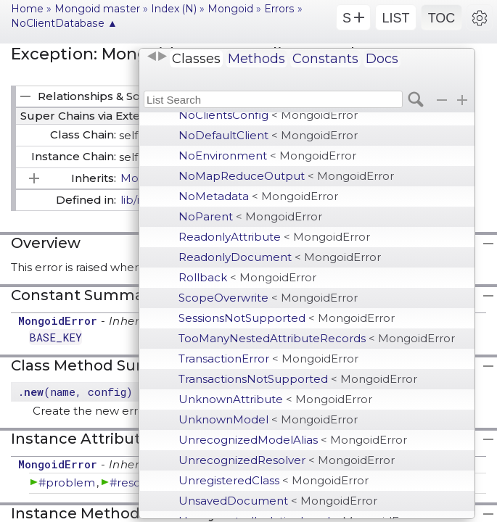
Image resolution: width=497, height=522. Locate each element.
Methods (256, 59)
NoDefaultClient (268, 135)
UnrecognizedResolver (286, 460)
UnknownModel (268, 419)
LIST (395, 18)
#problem (66, 482)
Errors (279, 8)
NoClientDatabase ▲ (64, 23)
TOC (442, 18)
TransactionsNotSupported (297, 379)
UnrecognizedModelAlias (292, 440)
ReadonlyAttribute (274, 237)
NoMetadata (258, 196)
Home (27, 8)
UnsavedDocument (277, 501)
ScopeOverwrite (268, 297)
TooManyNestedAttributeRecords (316, 338)
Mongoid (230, 8)
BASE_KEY (55, 337)
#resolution (141, 482)
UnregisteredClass (273, 480)
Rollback (247, 277)
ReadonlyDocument (279, 257)
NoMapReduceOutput (286, 176)
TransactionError (268, 358)
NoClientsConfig (268, 115)
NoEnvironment (267, 155)
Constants (325, 59)
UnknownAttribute (275, 399)
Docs (382, 59)
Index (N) (174, 8)
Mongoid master (97, 8)
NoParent (250, 216)
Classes (196, 59)
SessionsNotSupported (286, 318)
